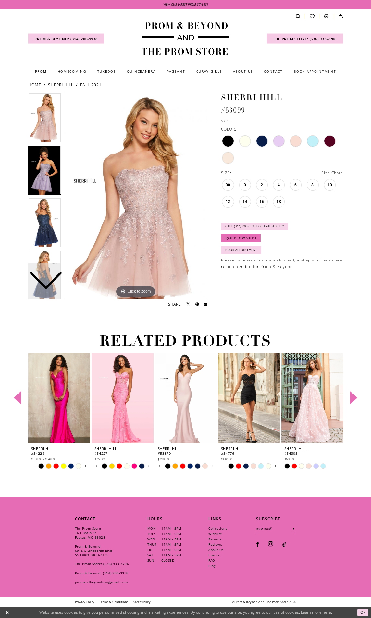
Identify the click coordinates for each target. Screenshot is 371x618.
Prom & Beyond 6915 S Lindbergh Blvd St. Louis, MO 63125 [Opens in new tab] (93, 550)
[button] (327, 16)
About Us (216, 549)
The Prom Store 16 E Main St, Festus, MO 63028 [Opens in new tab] (90, 532)
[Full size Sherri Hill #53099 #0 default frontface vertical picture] (135, 196)
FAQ (211, 560)
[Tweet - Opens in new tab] (188, 304)
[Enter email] (276, 528)
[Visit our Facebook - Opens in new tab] (257, 544)
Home (34, 85)
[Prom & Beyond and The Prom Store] (186, 38)
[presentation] (59, 397)
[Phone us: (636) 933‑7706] (305, 39)
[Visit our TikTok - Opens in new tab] (284, 544)
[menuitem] (66, 39)
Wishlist (215, 533)
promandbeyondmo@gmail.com (101, 582)
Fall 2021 (91, 85)
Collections (217, 528)
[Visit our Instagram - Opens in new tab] (270, 544)
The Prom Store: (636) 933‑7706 (102, 564)
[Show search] (298, 16)
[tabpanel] (135, 196)
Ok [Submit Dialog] (362, 612)
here (327, 612)
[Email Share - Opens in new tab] (205, 304)
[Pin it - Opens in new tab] (197, 304)
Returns (214, 539)
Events (214, 555)
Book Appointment (241, 250)
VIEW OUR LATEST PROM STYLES (185, 4)
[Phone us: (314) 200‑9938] (66, 39)
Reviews (215, 544)
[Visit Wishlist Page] (312, 16)
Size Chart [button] (331, 172)
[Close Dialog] (7, 612)
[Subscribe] (294, 528)
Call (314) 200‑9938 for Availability (254, 226)
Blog (212, 565)
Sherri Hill (60, 85)
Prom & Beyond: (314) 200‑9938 (102, 573)
